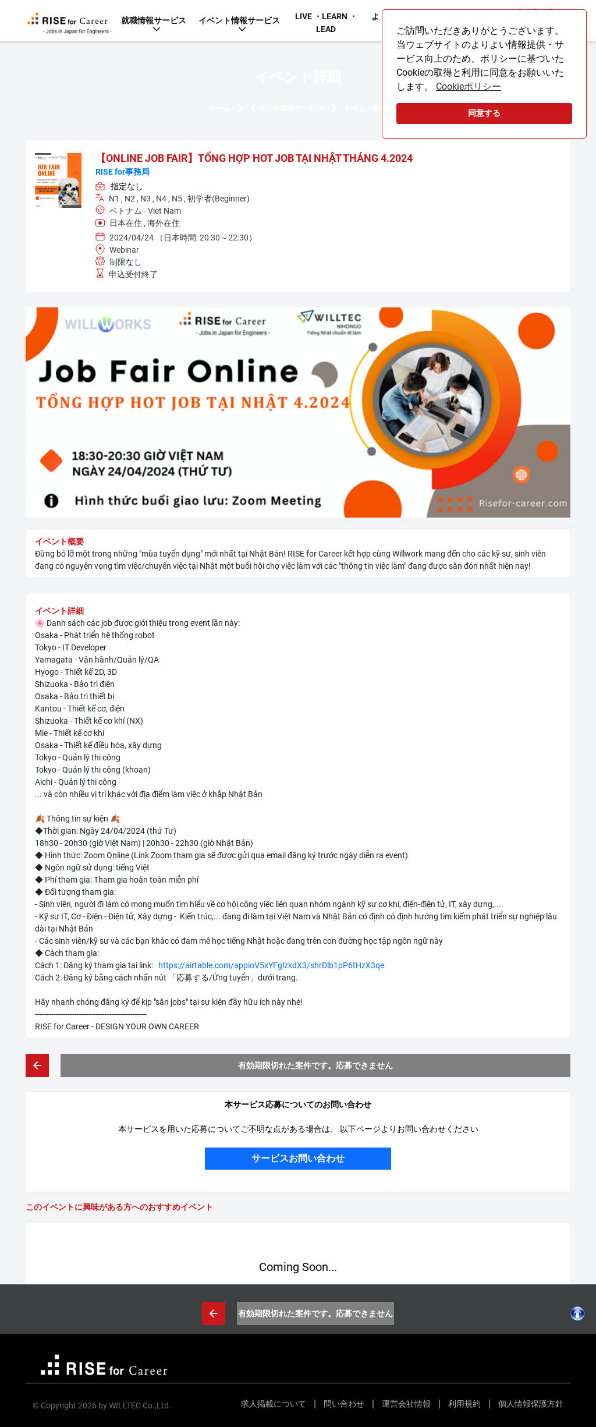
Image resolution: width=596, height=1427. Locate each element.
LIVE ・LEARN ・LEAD (326, 23)
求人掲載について (273, 1403)
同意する (484, 113)
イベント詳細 (365, 108)
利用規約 (464, 1403)
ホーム (219, 108)
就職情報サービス (153, 20)
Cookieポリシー (468, 86)
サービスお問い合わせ (298, 1158)
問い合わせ (344, 1403)
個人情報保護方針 (530, 1403)
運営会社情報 (406, 1403)
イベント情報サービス (239, 20)
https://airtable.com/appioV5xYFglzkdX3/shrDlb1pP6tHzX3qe (271, 965)
